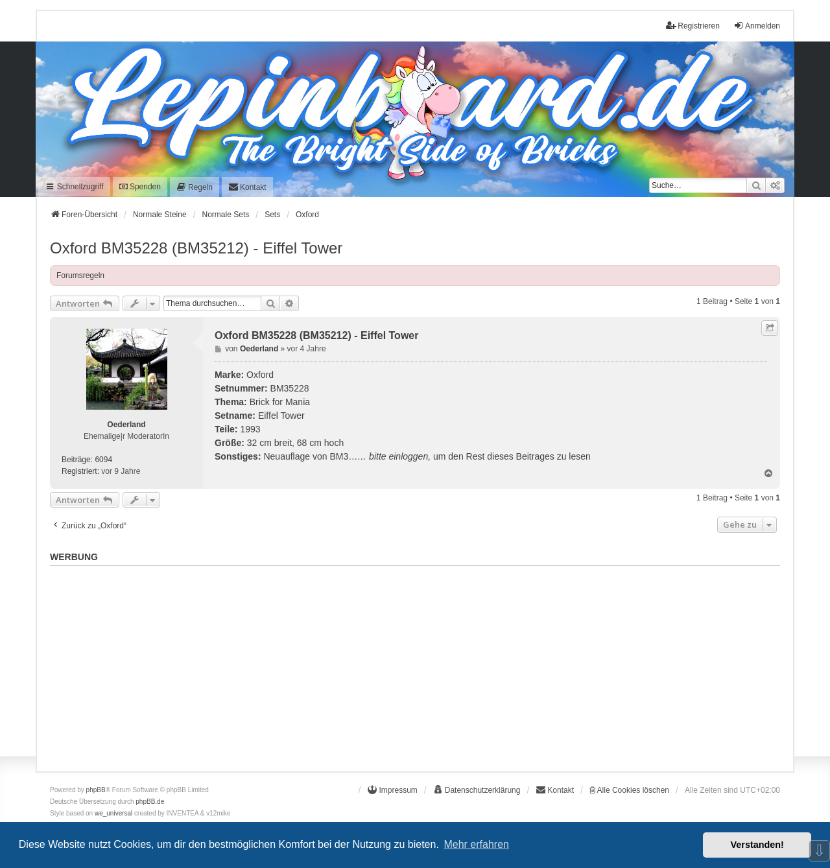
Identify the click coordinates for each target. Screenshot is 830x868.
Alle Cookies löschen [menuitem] (629, 790)
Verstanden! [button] (757, 844)
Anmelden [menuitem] (756, 25)
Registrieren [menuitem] (693, 25)
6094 (103, 459)
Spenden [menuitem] (140, 186)
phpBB (96, 789)
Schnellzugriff (74, 186)
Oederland (126, 424)
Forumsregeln (80, 275)
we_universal (113, 813)
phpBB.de (150, 801)
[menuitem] (194, 187)
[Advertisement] (415, 662)
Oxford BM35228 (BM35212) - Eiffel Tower (196, 248)
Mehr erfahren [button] (476, 844)
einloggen (408, 456)
